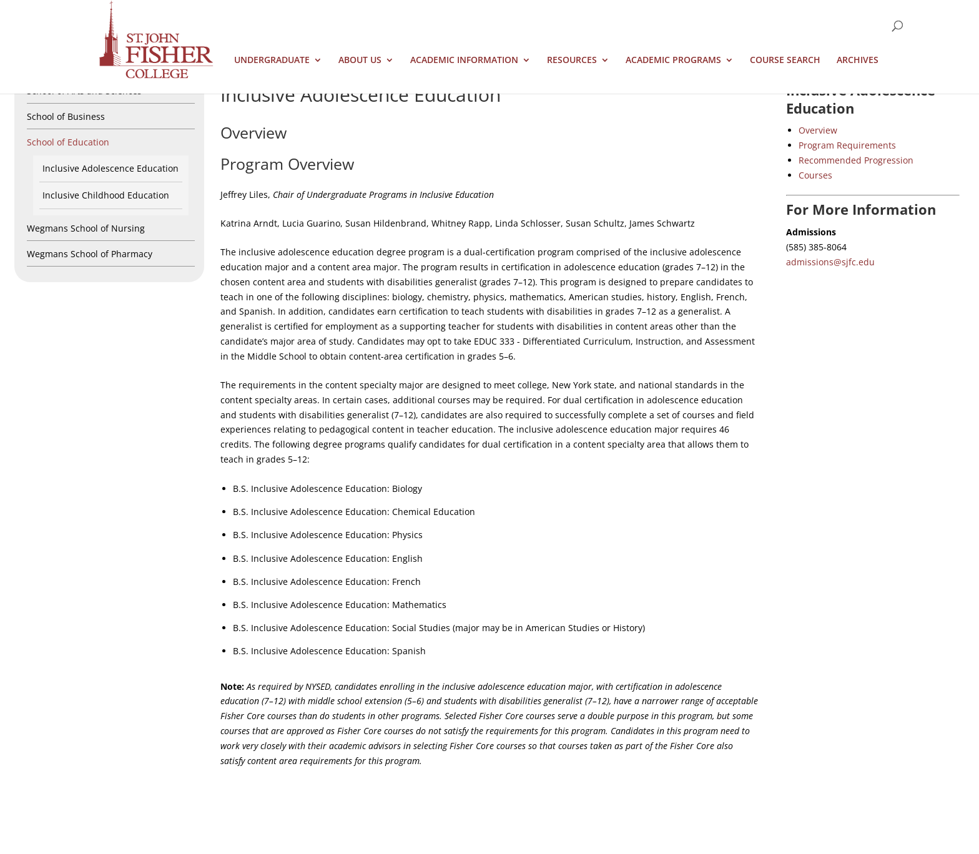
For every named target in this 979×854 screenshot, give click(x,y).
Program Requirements (847, 145)
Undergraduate (272, 61)
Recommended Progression (856, 160)
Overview (818, 130)
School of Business (66, 116)
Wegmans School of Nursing (86, 228)
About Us (359, 61)
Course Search (785, 61)
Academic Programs (673, 61)
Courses (815, 175)
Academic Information (464, 61)
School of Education (68, 142)
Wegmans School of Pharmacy (89, 254)
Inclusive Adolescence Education (110, 168)
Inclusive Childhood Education (105, 195)
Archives (857, 61)
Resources (572, 61)
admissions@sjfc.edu (830, 262)
